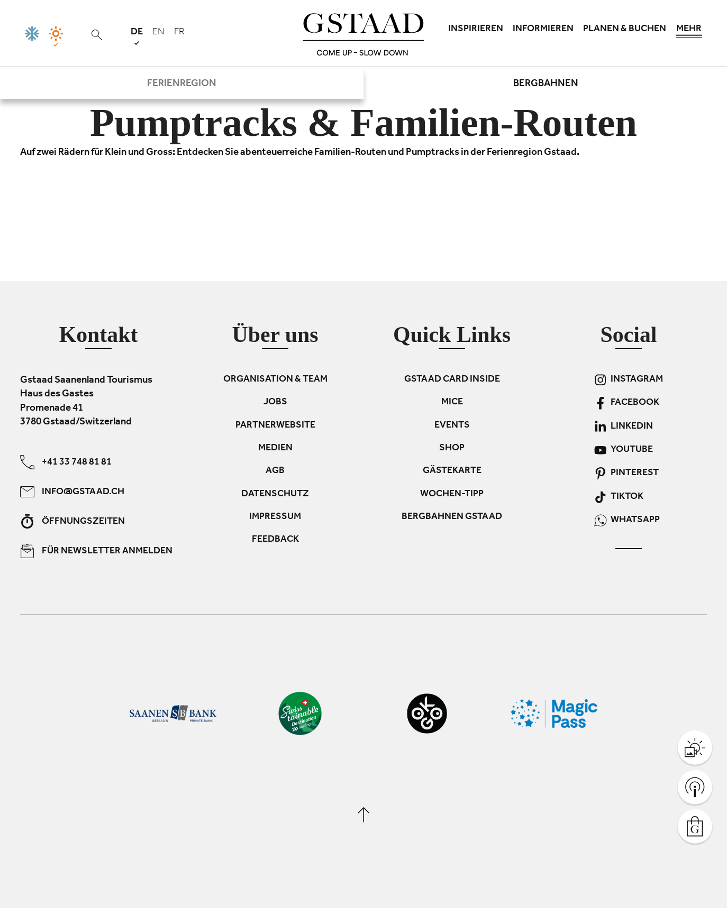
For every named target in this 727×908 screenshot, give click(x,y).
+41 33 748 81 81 (66, 462)
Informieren (543, 29)
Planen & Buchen (624, 29)
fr (179, 33)
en (158, 33)
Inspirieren (475, 29)
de (137, 36)
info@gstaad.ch (72, 491)
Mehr (689, 32)
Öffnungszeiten (72, 521)
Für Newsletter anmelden (96, 550)
